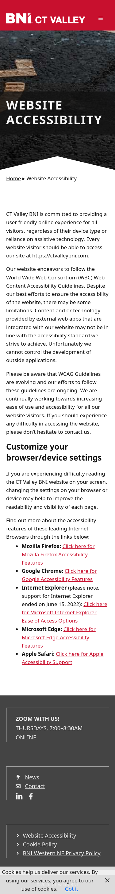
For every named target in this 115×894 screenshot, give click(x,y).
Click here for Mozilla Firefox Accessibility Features (58, 554)
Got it (71, 888)
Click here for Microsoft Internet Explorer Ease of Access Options (64, 612)
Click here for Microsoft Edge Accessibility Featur (59, 637)
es (40, 645)
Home (13, 178)
